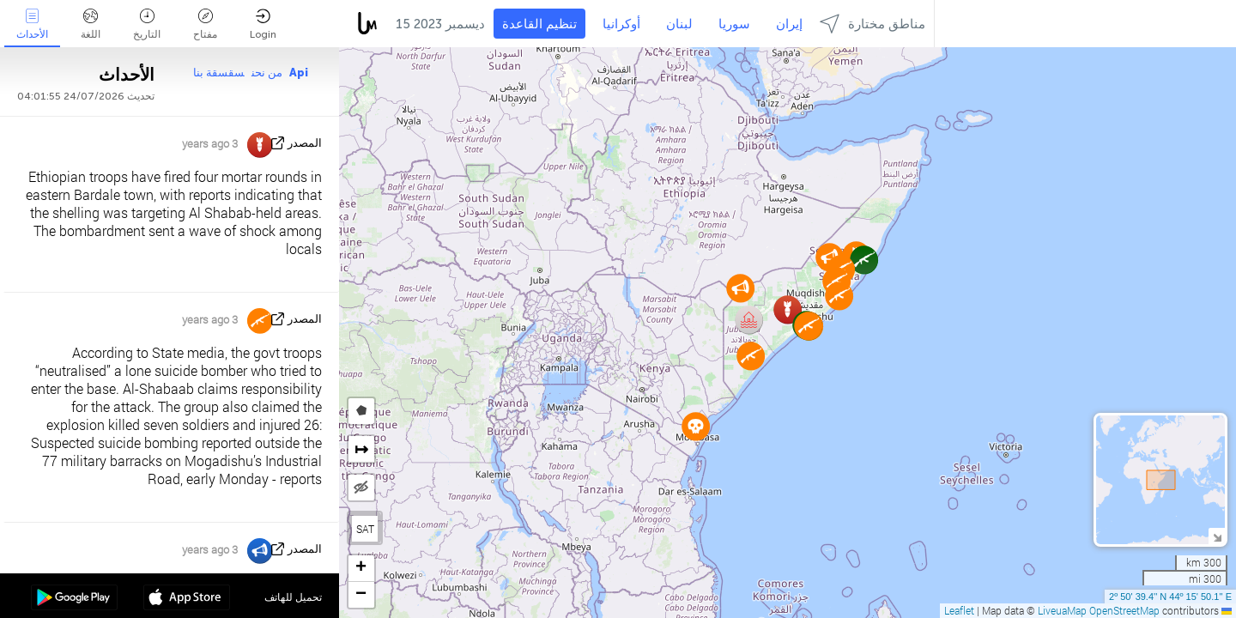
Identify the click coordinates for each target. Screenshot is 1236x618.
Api (298, 72)
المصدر (305, 142)
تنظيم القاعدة (539, 24)
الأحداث (32, 24)
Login (263, 24)
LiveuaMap (1062, 610)
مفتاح (205, 24)
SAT (365, 529)
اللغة (90, 24)
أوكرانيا (621, 24)
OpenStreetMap (1124, 610)
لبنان (679, 24)
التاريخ (147, 24)
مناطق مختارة (872, 23)
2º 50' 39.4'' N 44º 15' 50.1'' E (1170, 596)
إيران (789, 24)
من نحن (266, 72)
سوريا (734, 24)
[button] (749, 319)
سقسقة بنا (219, 72)
